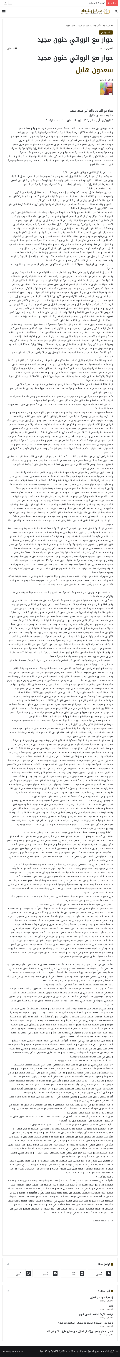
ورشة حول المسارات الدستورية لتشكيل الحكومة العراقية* (85, 1323)
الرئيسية (108, 26)
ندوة (110, 1306)
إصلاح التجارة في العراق (101, 1297)
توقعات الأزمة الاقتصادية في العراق (96, 1314)
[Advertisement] (88, 102)
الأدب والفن (96, 26)
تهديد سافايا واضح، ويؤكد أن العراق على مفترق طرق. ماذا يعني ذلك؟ (79, 1331)
